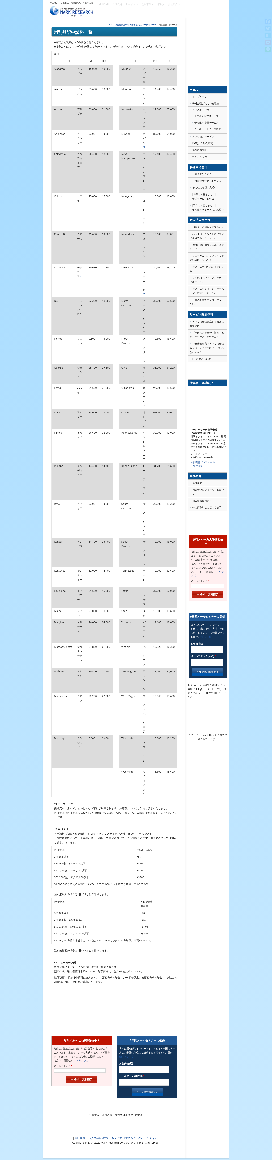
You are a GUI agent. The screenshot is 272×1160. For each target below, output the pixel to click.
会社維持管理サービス (206, 122)
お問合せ (117, 9)
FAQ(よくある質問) (202, 143)
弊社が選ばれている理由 (205, 103)
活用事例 (146, 9)
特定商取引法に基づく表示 (127, 1138)
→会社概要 (196, 465)
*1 (81, 276)
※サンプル (81, 1060)
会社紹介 (173, 9)
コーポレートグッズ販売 (207, 129)
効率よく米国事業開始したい (208, 227)
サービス (130, 9)
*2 (144, 147)
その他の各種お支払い (204, 187)
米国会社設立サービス (206, 116)
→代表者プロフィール (202, 462)
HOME (104, 9)
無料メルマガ (199, 156)
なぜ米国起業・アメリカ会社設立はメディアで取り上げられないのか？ (207, 348)
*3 (144, 294)
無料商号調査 (199, 150)
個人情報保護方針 (98, 1138)
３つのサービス (200, 110)
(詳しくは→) (126, 1056)
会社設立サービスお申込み (207, 180)
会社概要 (197, 483)
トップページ (199, 96)
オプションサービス (203, 136)
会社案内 (80, 1138)
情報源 (161, 9)
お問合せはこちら (202, 174)
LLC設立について (201, 359)
